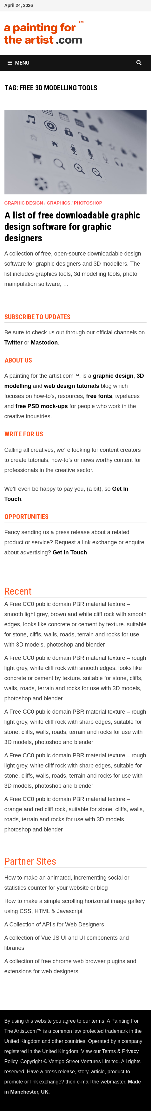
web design (59, 386)
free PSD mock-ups (42, 406)
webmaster (113, 1081)
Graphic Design (23, 202)
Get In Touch (70, 552)
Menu (19, 63)
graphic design (113, 376)
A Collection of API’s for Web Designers (54, 924)
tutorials (88, 386)
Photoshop (88, 202)
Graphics (58, 202)
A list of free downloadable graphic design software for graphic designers (72, 226)
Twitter (13, 342)
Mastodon (44, 342)
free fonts (99, 396)
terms (97, 1021)
